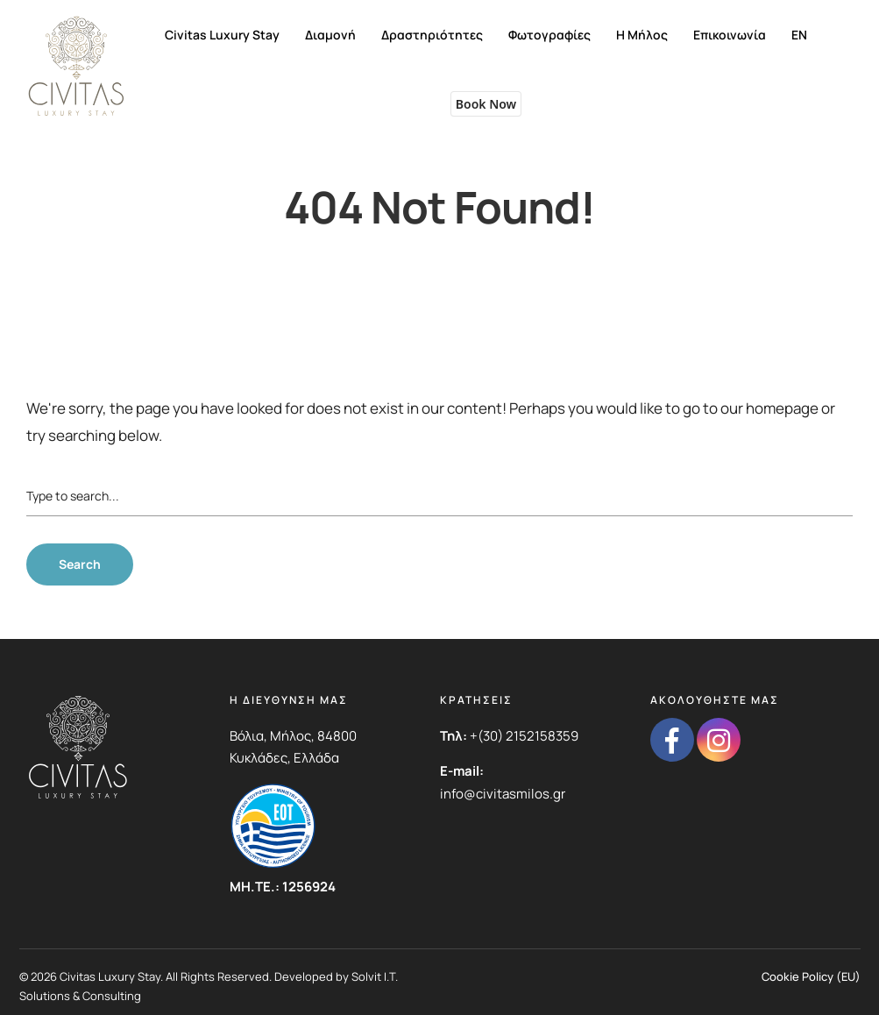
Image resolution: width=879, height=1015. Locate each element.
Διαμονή (330, 34)
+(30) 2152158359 (524, 736)
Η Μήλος (642, 34)
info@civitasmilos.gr (502, 793)
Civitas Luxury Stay (222, 34)
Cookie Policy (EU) (811, 976)
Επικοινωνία (729, 34)
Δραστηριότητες (432, 34)
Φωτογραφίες (549, 34)
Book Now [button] (486, 104)
